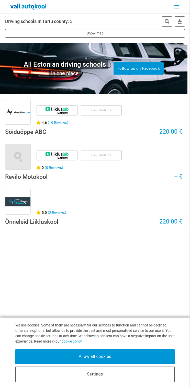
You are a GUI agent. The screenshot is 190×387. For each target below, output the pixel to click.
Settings (95, 374)
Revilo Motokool (26, 176)
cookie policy (72, 341)
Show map (95, 33)
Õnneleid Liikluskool (31, 221)
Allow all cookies (95, 356)
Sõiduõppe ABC (25, 131)
